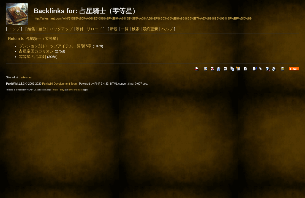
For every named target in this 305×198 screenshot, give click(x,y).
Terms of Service (75, 90)
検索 (136, 29)
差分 (42, 29)
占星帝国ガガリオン (36, 51)
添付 (79, 29)
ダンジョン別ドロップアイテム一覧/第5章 (55, 46)
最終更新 (150, 29)
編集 (31, 29)
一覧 (125, 29)
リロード (94, 29)
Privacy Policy (58, 90)
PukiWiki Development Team (59, 83)
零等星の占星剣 (32, 56)
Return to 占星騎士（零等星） (34, 38)
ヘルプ (167, 29)
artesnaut (26, 77)
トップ (14, 29)
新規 (114, 29)
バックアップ (61, 29)
